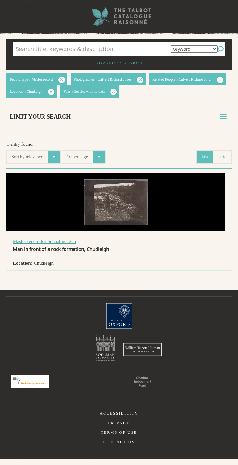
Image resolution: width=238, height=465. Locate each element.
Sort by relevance (36, 157)
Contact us (119, 448)
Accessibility (119, 419)
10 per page (86, 157)
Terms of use (119, 439)
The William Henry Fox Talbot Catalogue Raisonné (119, 16)
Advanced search (118, 63)
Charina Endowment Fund (142, 388)
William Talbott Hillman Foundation (142, 353)
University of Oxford (119, 316)
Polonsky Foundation (30, 388)
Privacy (119, 429)
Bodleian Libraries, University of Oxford (105, 349)
